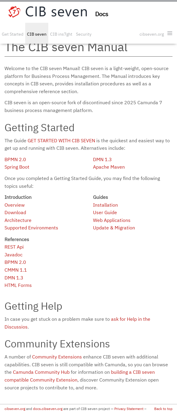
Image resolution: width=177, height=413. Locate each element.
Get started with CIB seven (61, 140)
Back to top (163, 408)
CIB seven (36, 34)
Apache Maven (109, 167)
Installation (105, 205)
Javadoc (13, 255)
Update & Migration (114, 228)
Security (84, 34)
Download (15, 212)
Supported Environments (31, 228)
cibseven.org (152, 34)
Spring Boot (16, 167)
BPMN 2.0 (15, 159)
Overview (14, 205)
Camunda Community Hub (41, 372)
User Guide (105, 212)
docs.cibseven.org (47, 408)
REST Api (14, 247)
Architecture (18, 220)
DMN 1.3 (102, 159)
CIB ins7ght (61, 34)
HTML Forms (18, 285)
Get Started (12, 34)
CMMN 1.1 (15, 270)
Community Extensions (57, 357)
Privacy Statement (128, 408)
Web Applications (111, 220)
